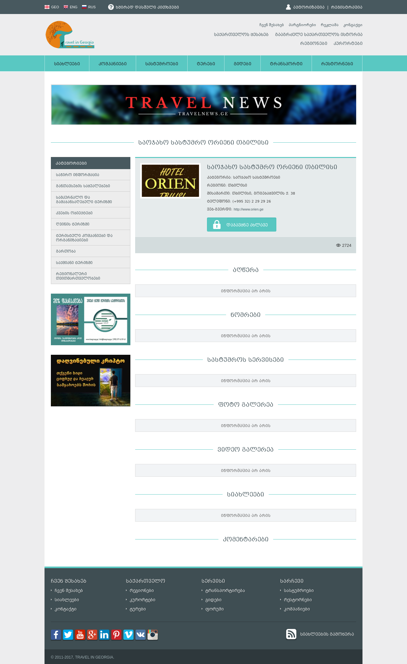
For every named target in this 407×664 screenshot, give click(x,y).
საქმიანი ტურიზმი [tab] (73, 263)
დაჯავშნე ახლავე (247, 225)
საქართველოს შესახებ (241, 35)
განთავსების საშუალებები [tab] (81, 186)
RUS (89, 7)
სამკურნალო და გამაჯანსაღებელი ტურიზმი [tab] (82, 200)
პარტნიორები (302, 24)
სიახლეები (67, 64)
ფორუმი (214, 609)
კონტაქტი (352, 24)
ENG (70, 7)
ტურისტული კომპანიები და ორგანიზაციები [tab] (83, 238)
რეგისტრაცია (346, 8)
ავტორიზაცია (309, 8)
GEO (52, 7)
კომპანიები (113, 64)
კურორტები (348, 44)
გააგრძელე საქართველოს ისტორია (318, 35)
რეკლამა (330, 24)
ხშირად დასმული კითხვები (143, 8)
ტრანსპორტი (286, 64)
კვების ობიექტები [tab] (73, 213)
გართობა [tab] (64, 252)
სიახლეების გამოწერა (327, 635)
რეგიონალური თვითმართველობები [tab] (76, 277)
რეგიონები (313, 44)
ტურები (206, 64)
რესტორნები (337, 64)
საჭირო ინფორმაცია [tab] (76, 175)
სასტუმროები (161, 64)
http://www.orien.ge (249, 209)
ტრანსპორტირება (225, 591)
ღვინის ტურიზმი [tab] (71, 225)
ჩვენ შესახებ (271, 24)
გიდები (242, 64)
